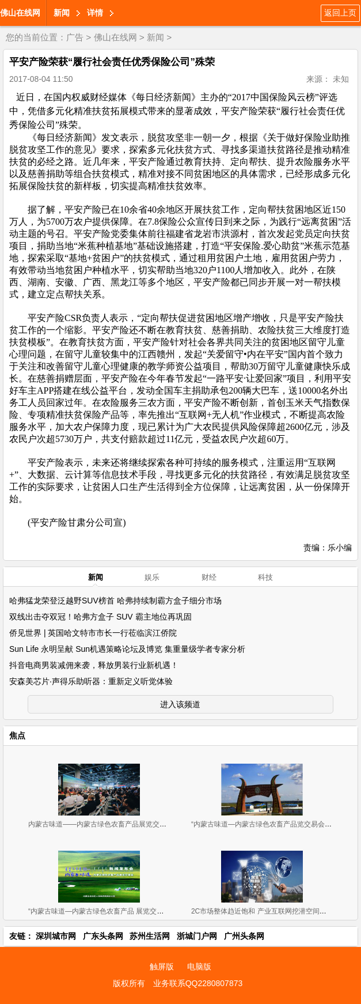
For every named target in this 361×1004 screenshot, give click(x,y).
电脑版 (199, 966)
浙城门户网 (197, 936)
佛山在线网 (20, 12)
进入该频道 (180, 704)
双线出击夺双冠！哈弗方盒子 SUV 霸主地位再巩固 (100, 616)
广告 (74, 37)
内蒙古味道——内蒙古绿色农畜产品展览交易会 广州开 (112, 824)
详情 (95, 12)
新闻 (62, 12)
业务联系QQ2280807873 (198, 983)
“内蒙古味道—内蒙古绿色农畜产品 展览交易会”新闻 (107, 911)
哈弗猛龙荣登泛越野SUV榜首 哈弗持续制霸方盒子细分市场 (115, 600)
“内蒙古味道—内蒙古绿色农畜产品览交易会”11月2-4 (271, 824)
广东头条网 (103, 936)
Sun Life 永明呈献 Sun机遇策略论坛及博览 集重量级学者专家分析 (127, 649)
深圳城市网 (56, 936)
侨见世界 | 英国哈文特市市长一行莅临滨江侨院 (93, 632)
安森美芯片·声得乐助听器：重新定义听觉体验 (91, 681)
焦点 (17, 735)
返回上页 (340, 12)
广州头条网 (244, 936)
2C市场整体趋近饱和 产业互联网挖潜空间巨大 (262, 911)
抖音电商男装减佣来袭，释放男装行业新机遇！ (93, 665)
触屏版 (162, 966)
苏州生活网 (150, 936)
